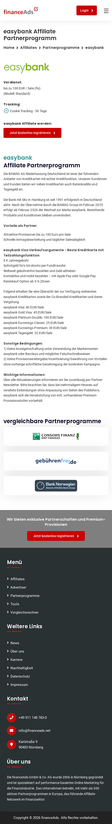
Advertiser (18, 587)
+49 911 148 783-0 (33, 718)
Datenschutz (20, 676)
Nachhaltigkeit (21, 668)
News (14, 643)
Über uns (17, 651)
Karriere (16, 660)
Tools (14, 604)
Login (86, 11)
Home (8, 47)
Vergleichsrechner (24, 612)
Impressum (19, 685)
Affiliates (28, 47)
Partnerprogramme (25, 596)
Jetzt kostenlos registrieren (32, 133)
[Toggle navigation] (106, 11)
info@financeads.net (34, 731)
